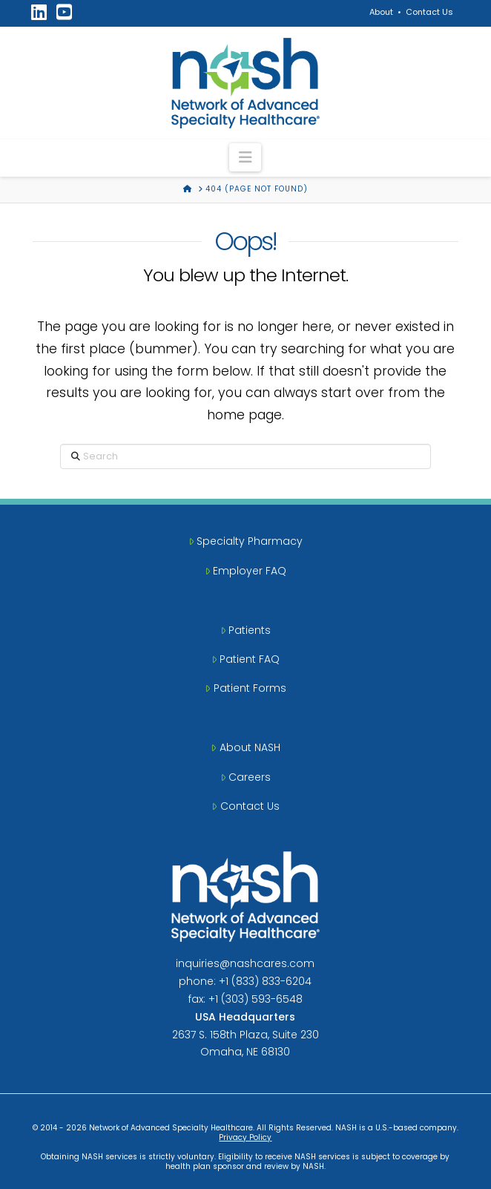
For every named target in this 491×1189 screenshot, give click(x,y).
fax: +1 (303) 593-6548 (245, 999)
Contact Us (429, 12)
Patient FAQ (245, 659)
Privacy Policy (245, 1137)
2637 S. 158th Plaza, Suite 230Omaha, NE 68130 (245, 1034)
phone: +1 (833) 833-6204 (245, 981)
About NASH (245, 747)
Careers (245, 777)
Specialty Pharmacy (245, 541)
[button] (245, 157)
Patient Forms (245, 688)
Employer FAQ (245, 570)
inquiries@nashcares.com (245, 963)
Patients (245, 630)
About (381, 12)
